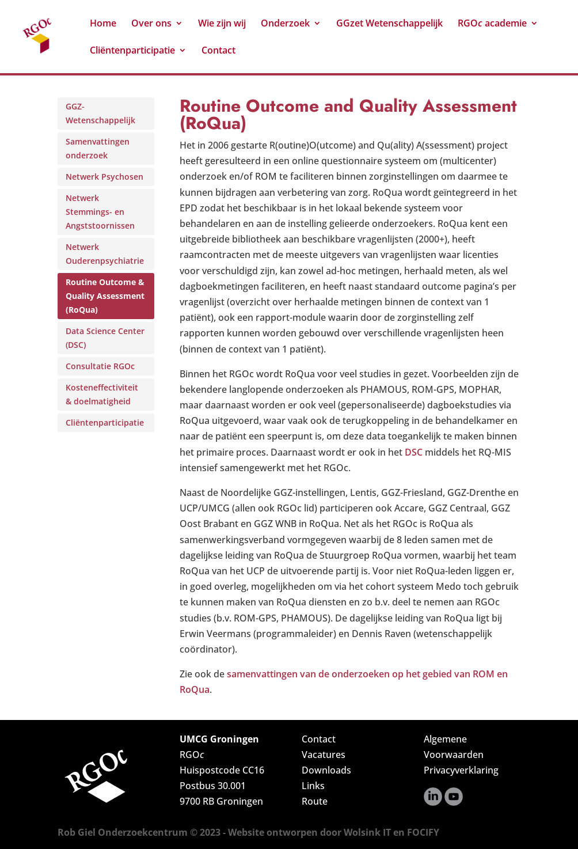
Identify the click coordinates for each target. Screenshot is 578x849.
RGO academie (492, 24)
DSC (414, 452)
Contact (218, 51)
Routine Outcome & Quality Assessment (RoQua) (105, 295)
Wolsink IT (367, 832)
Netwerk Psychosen (104, 176)
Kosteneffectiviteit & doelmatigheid (102, 394)
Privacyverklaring (461, 770)
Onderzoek (285, 24)
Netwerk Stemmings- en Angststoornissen (100, 211)
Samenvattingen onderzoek (98, 148)
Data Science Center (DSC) (105, 337)
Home (103, 24)
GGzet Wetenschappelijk (389, 24)
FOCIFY (423, 832)
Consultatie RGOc (100, 366)
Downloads (326, 770)
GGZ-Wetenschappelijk (100, 113)
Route (315, 801)
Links (313, 785)
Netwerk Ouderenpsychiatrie (105, 253)
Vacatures (323, 754)
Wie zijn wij (222, 24)
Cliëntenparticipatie (132, 51)
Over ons (151, 24)
